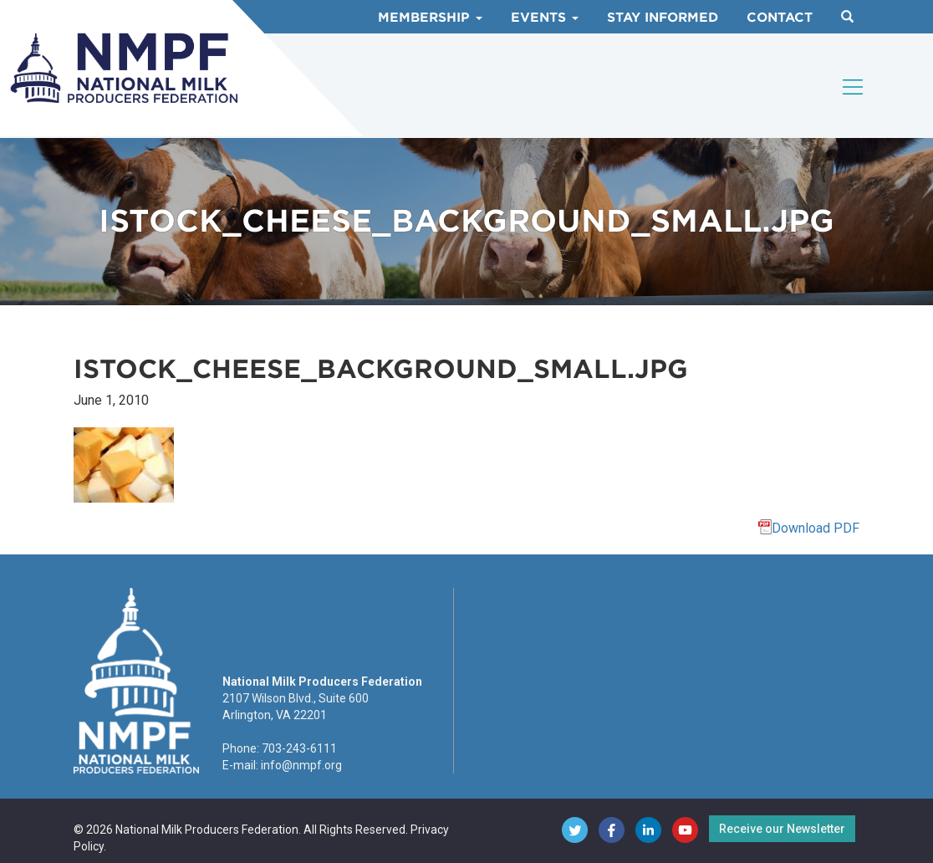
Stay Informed (662, 17)
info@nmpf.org (301, 765)
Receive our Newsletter (782, 828)
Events (545, 17)
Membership (430, 17)
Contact (780, 17)
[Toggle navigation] (853, 87)
